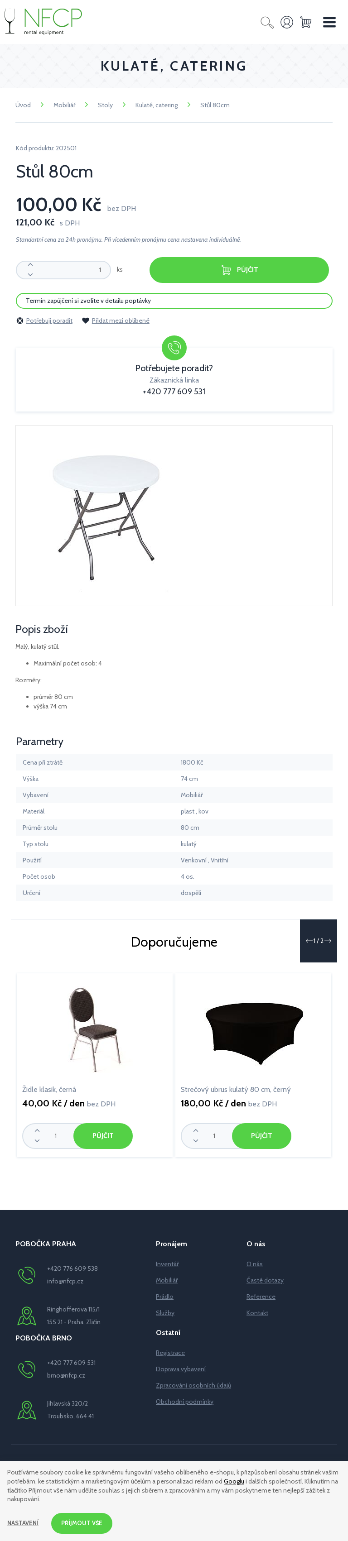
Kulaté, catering (156, 105)
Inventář (167, 1263)
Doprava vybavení (181, 1368)
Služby (165, 1312)
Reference (261, 1296)
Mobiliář (64, 105)
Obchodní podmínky (184, 1401)
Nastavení (23, 1522)
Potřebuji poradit (44, 320)
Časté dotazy (265, 1279)
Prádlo (165, 1296)
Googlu (234, 1480)
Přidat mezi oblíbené (116, 320)
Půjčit (239, 270)
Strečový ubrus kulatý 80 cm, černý (236, 1088)
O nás (254, 1263)
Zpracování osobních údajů (193, 1384)
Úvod (23, 105)
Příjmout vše (84, 1522)
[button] (309, 939)
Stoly (105, 105)
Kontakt (257, 1312)
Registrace (170, 1352)
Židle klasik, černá (49, 1088)
